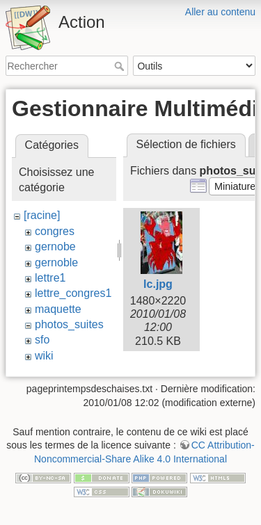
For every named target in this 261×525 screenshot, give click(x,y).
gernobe (55, 246)
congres (54, 231)
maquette (58, 309)
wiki (44, 356)
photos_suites (69, 324)
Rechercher (120, 66)
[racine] (42, 215)
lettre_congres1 (73, 293)
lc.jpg (158, 284)
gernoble (56, 262)
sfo (42, 340)
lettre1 (50, 278)
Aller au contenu (220, 11)
